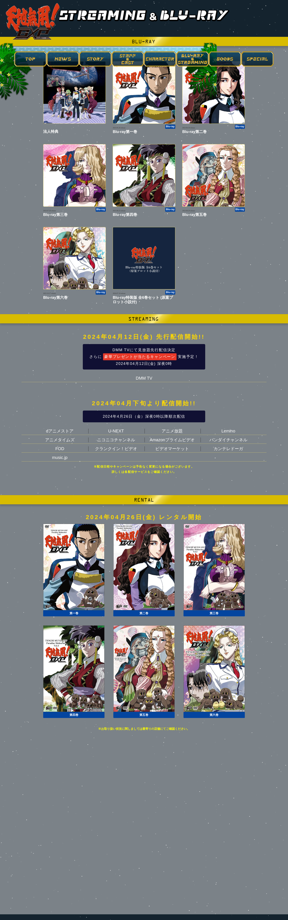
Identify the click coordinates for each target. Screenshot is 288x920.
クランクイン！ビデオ (116, 448)
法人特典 (50, 131)
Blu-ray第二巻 (194, 132)
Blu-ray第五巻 (194, 215)
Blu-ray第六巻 (55, 297)
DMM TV (144, 378)
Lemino (228, 431)
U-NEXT (116, 431)
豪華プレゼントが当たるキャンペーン (139, 357)
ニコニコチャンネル (116, 439)
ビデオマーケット (172, 448)
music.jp (59, 457)
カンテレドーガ (228, 448)
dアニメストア (60, 431)
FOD (59, 448)
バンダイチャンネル (228, 439)
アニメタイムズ (60, 439)
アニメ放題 (172, 431)
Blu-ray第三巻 (55, 215)
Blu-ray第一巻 (125, 132)
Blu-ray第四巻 (125, 215)
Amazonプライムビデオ (172, 439)
